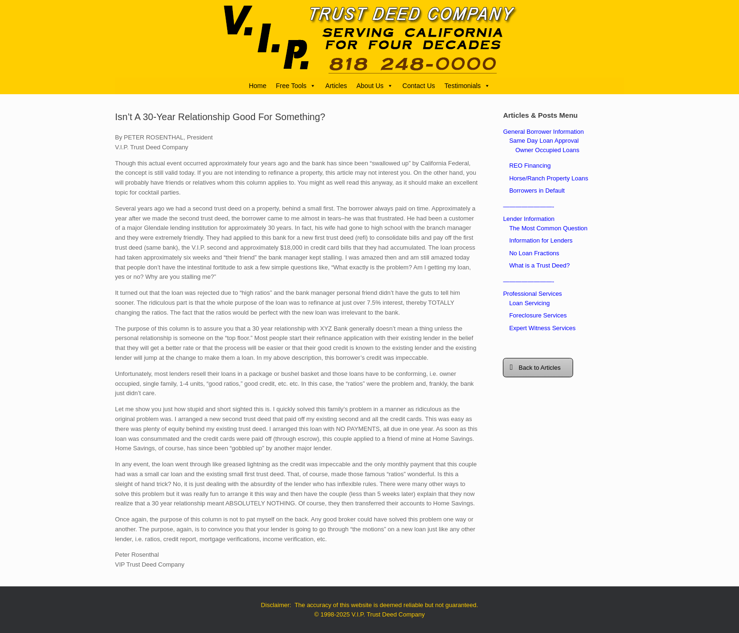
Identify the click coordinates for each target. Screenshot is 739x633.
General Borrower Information (543, 131)
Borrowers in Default (537, 190)
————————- (528, 206)
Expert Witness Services (542, 328)
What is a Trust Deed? (539, 265)
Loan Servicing (529, 303)
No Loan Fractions (534, 253)
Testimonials (467, 85)
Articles (336, 85)
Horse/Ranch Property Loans (548, 178)
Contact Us (418, 85)
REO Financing (529, 165)
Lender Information (528, 218)
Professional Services (532, 293)
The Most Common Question (548, 228)
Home (257, 85)
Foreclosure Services (538, 315)
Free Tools (296, 85)
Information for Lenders (540, 240)
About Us (374, 85)
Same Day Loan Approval (543, 140)
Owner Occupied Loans (547, 150)
